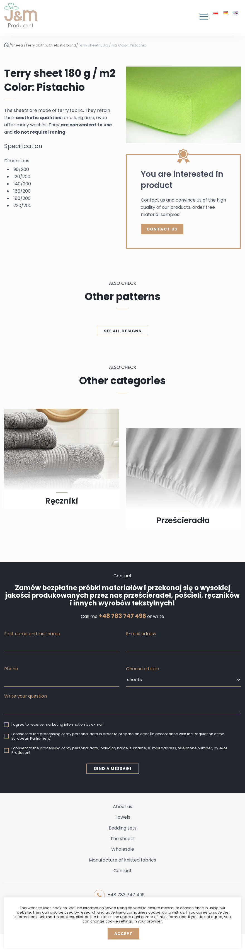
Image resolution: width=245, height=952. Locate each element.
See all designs (122, 331)
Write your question (25, 696)
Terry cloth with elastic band (51, 45)
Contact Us (162, 229)
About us (122, 806)
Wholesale (122, 849)
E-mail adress (141, 633)
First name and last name (32, 633)
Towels (122, 817)
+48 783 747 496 (122, 616)
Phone (11, 669)
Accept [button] (123, 933)
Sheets (17, 45)
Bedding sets (123, 828)
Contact (122, 870)
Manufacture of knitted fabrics (122, 860)
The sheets (122, 838)
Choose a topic (142, 669)
